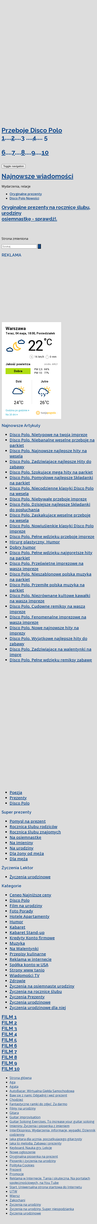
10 (45, 152)
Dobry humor (23, 547)
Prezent (15, 1169)
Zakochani (17, 1200)
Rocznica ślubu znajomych (35, 832)
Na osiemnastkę (25, 837)
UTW (13, 1191)
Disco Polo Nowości (24, 198)
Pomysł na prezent (28, 821)
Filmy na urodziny (23, 1108)
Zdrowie (17, 980)
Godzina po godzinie (16, 410)
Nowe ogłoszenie (23, 1152)
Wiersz (15, 1196)
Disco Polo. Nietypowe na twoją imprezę (48, 434)
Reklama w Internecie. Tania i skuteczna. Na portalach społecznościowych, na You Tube (50, 1180)
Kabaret (17, 927)
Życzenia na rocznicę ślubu (36, 991)
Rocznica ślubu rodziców (33, 826)
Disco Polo (20, 803)
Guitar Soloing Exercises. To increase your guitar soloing (52, 1121)
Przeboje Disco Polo (32, 130)
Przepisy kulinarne (28, 954)
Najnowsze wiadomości (37, 176)
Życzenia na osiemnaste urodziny (42, 986)
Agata (14, 1086)
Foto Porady (21, 911)
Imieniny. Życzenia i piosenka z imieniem (39, 1126)
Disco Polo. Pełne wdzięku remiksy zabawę (51, 660)
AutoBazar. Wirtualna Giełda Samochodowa (42, 1091)
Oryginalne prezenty (26, 194)
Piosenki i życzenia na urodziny (33, 1161)
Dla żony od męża (27, 853)
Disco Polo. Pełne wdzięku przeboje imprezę (52, 536)
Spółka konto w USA (29, 964)
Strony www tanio (27, 970)
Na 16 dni (11, 414)
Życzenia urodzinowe (30, 877)
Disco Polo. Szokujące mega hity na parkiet (51, 472)
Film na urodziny (26, 905)
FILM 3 (9, 1028)
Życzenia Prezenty (27, 997)
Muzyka (17, 943)
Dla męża (19, 858)
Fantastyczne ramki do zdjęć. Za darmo (38, 1104)
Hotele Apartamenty (29, 916)
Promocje (17, 1174)
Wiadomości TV (24, 975)
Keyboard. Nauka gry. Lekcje (31, 1148)
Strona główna (21, 1078)
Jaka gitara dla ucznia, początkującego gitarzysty (46, 1139)
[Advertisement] (31, 31)
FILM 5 (9, 1040)
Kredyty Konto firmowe (32, 937)
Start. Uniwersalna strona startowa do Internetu (46, 1187)
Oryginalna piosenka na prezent (34, 1156)
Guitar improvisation (25, 1117)
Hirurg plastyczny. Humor (35, 542)
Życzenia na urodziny (25, 1204)
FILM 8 (9, 1057)
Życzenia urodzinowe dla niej (38, 1007)
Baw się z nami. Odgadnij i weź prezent (38, 1095)
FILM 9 (9, 1063)
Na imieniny (21, 842)
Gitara (14, 1113)
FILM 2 (9, 1023)
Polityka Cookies (22, 1165)
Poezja (16, 792)
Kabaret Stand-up (27, 932)
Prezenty (18, 797)
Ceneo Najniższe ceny (30, 895)
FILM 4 (9, 1034)
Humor (16, 921)
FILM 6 (9, 1046)
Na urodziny (22, 848)
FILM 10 (11, 1069)
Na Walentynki (24, 948)
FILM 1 (9, 1017)
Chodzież (16, 1099)
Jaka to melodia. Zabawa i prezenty (35, 1143)
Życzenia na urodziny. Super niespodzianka (42, 1209)
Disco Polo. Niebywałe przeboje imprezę (48, 499)
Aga (12, 1082)
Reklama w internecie (30, 959)
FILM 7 (9, 1051)
